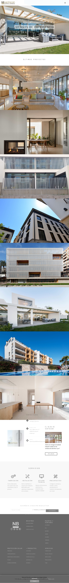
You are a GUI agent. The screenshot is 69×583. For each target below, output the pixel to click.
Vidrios (46, 543)
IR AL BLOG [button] (51, 453)
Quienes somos (29, 523)
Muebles (28, 562)
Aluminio (47, 525)
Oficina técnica (49, 553)
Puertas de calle (30, 556)
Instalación (48, 556)
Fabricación (48, 550)
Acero (46, 534)
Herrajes (47, 540)
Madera (47, 531)
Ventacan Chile (30, 529)
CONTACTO (39, 578)
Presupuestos (48, 559)
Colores (47, 537)
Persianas (9, 550)
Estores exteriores (11, 562)
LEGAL (47, 578)
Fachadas (28, 550)
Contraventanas (11, 553)
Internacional (29, 526)
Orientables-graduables (13, 556)
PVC (46, 528)
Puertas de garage (30, 553)
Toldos (9, 559)
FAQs (46, 562)
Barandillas (29, 559)
